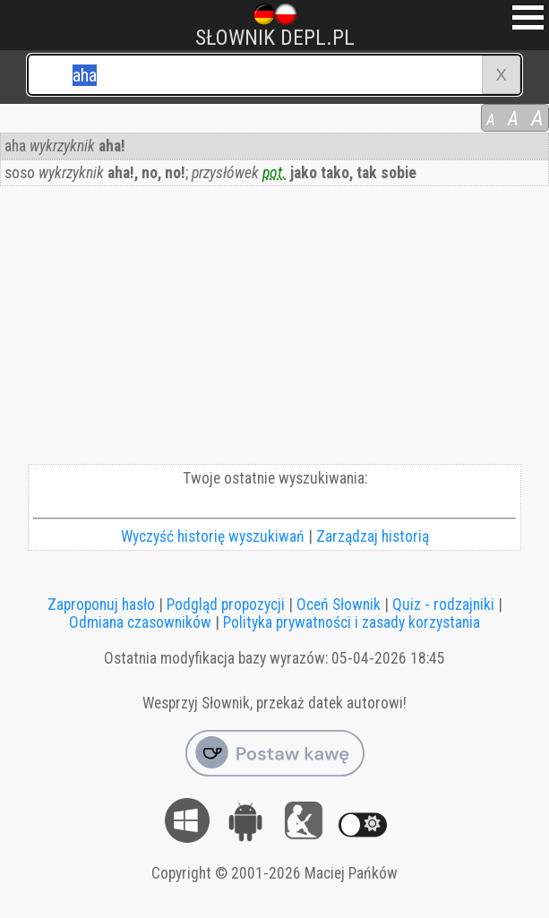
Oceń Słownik (338, 604)
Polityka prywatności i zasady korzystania (351, 622)
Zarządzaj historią (372, 536)
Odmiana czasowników (140, 622)
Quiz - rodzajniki (443, 604)
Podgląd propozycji (226, 604)
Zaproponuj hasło (101, 604)
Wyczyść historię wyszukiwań (213, 536)
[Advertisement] (274, 329)
